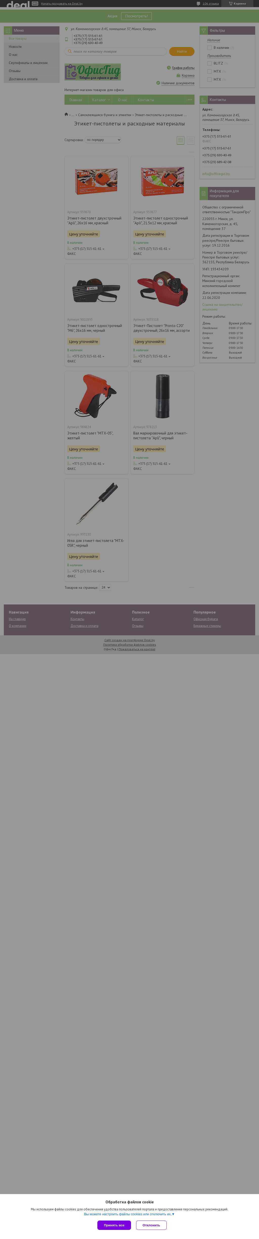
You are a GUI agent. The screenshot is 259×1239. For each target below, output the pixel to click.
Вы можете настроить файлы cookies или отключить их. (127, 1214)
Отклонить (151, 1225)
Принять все (114, 1225)
